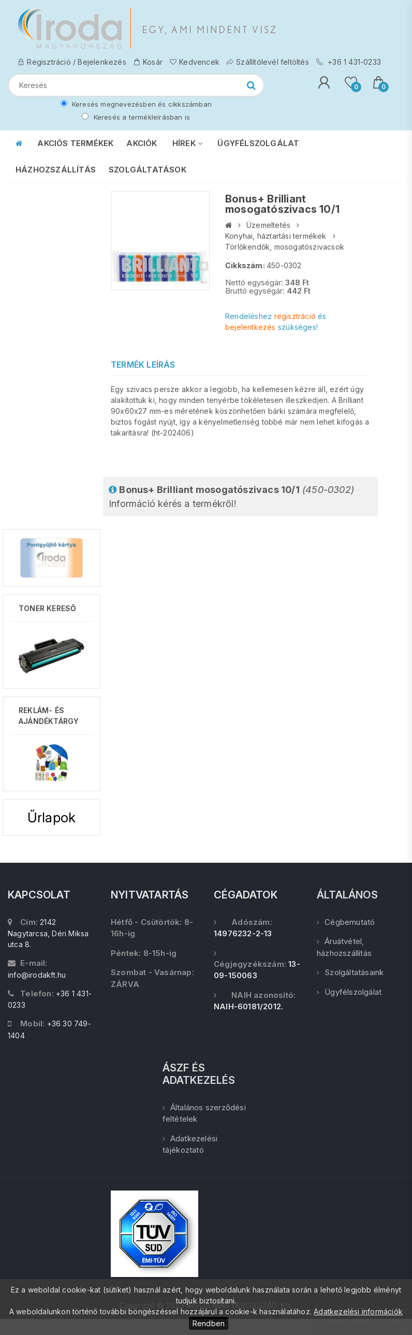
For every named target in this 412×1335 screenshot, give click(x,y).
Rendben (209, 1323)
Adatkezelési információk (358, 1311)
